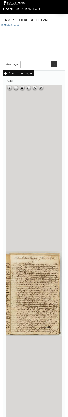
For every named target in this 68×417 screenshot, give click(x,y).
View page (13, 64)
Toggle (54, 64)
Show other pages (20, 73)
